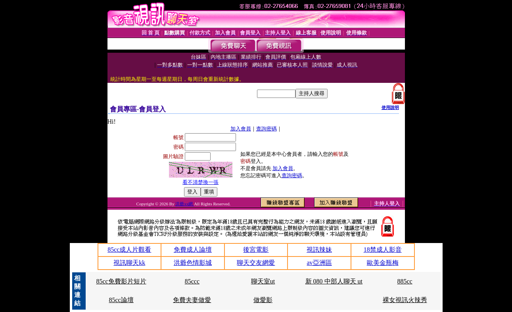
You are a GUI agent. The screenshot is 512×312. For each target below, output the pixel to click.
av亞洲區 (319, 262)
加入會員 (240, 129)
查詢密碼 (266, 129)
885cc (404, 281)
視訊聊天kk (129, 262)
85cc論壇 (121, 300)
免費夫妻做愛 (192, 300)
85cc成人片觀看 (129, 249)
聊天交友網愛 (256, 262)
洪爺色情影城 (193, 262)
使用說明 (390, 107)
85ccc (192, 281)
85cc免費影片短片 (121, 281)
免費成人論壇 (193, 249)
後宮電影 (255, 249)
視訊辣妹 (319, 249)
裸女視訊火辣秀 (405, 300)
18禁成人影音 (383, 249)
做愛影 (262, 300)
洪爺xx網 (184, 203)
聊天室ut (263, 281)
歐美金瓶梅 (383, 262)
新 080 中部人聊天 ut (333, 281)
